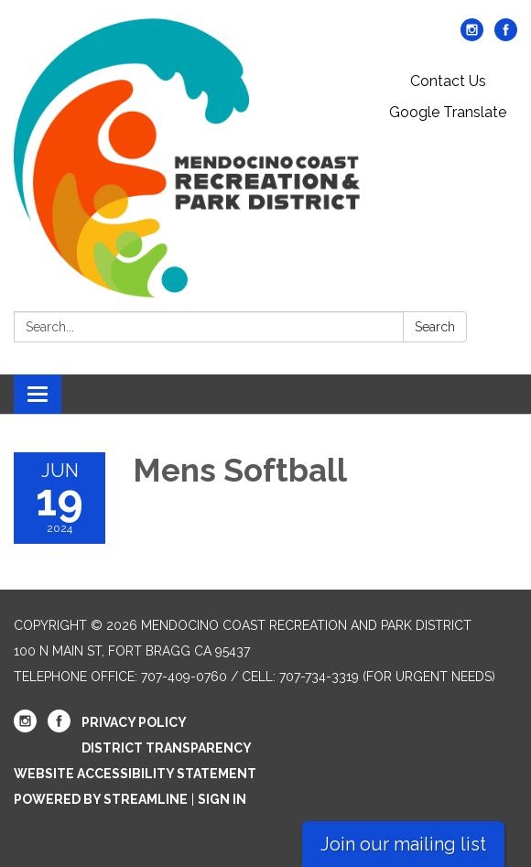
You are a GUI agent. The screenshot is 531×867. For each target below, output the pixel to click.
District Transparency (166, 748)
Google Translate (447, 112)
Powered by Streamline (101, 799)
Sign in (222, 799)
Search (435, 327)
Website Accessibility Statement (135, 773)
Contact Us (448, 81)
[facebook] (505, 36)
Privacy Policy (134, 722)
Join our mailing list (403, 844)
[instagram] (472, 36)
